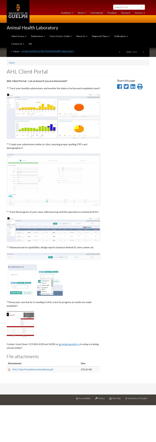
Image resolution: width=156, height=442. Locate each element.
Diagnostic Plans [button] (101, 36)
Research (127, 13)
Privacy (101, 436)
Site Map (116, 436)
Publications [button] (121, 36)
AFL (30, 43)
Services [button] (141, 13)
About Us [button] (81, 36)
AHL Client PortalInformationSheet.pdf (32, 406)
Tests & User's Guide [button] (60, 36)
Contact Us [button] (17, 43)
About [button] (83, 13)
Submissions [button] (38, 36)
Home (12, 99)
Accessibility (84, 436)
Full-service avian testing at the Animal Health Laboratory (41, 87)
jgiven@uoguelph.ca (69, 380)
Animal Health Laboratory (32, 27)
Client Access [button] (18, 36)
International (96, 12)
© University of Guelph (136, 435)
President (112, 12)
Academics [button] (68, 13)
